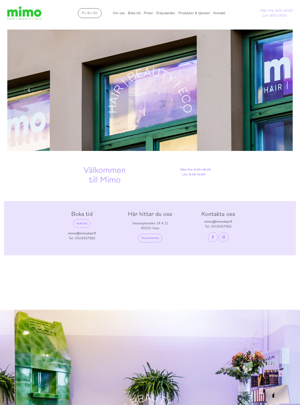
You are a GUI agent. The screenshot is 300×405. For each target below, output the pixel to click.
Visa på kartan (150, 238)
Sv (89, 13)
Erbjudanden (165, 13)
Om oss (119, 13)
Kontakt (219, 13)
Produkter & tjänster (194, 13)
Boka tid (134, 13)
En (95, 13)
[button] (28, 90)
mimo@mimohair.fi (82, 233)
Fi (83, 13)
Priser (148, 13)
